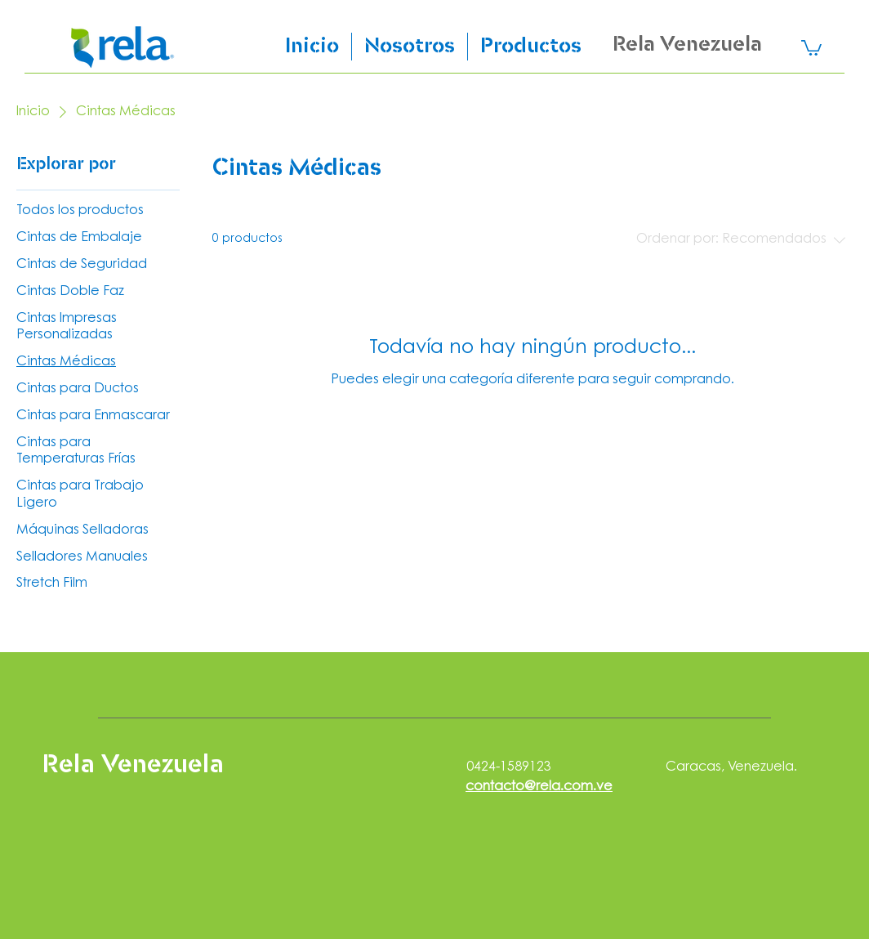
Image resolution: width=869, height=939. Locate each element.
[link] (811, 47)
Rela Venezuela (687, 45)
